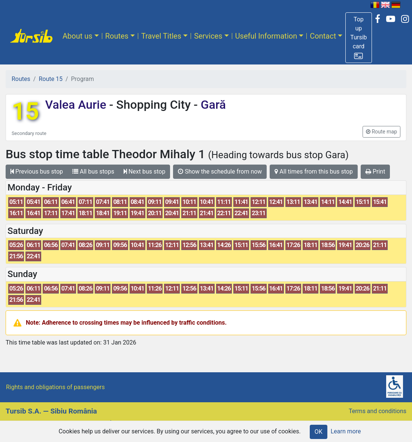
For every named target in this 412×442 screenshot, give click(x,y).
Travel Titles (161, 36)
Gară (212, 104)
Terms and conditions (377, 411)
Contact (323, 36)
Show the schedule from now (220, 171)
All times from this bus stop (314, 171)
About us (78, 36)
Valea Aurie (77, 104)
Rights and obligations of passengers (55, 387)
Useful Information (266, 36)
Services (208, 36)
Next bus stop (145, 171)
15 (25, 111)
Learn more (346, 431)
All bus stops (93, 171)
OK (318, 431)
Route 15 (50, 78)
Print (375, 171)
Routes (116, 36)
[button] (358, 37)
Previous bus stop (36, 171)
